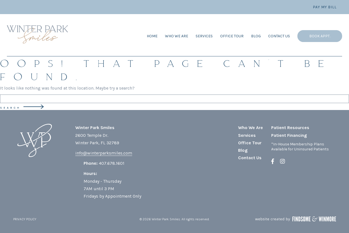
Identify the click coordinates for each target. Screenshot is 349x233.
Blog (256, 36)
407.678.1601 (111, 163)
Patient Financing (289, 135)
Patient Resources (290, 127)
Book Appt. (319, 36)
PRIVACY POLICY (24, 219)
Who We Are (176, 36)
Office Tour (232, 36)
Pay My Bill (325, 7)
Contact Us (279, 36)
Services (204, 36)
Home (152, 36)
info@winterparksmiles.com (103, 153)
